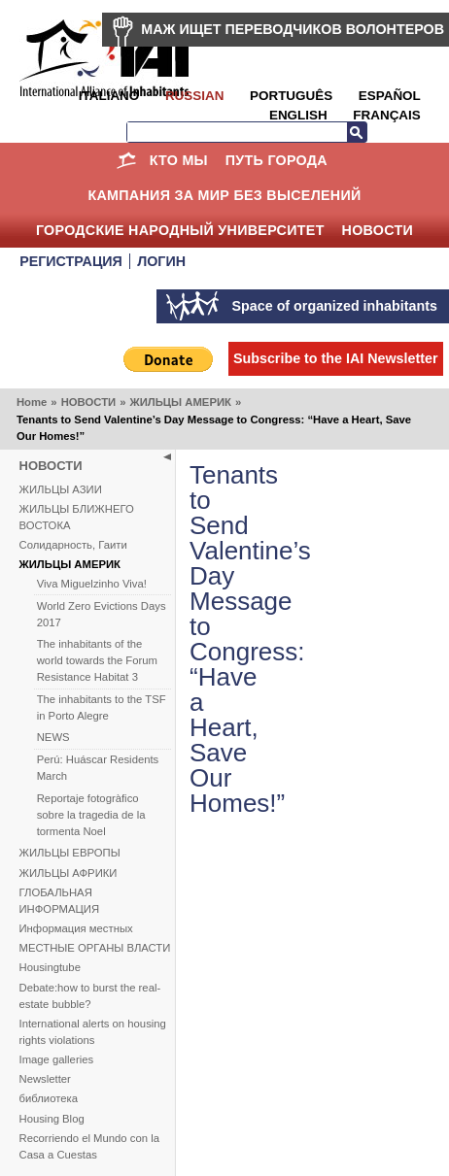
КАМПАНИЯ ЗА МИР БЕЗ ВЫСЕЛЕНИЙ (224, 195)
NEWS (53, 737)
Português (291, 95)
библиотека (48, 1098)
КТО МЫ (179, 160)
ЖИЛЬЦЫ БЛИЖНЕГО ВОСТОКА (76, 517)
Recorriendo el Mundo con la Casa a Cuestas (89, 1146)
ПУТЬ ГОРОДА (276, 160)
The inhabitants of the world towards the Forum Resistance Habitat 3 (97, 660)
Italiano (109, 95)
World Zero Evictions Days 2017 (101, 614)
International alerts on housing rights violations (92, 1032)
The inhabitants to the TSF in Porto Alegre (101, 707)
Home (127, 160)
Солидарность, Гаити (73, 545)
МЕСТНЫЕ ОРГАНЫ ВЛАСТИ (95, 948)
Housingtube (50, 967)
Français (386, 115)
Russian (194, 95)
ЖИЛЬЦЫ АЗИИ (60, 489)
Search (356, 132)
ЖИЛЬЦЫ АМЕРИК (179, 402)
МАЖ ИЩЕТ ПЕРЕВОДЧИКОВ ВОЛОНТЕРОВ (292, 29)
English (298, 115)
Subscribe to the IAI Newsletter (335, 358)
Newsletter (45, 1079)
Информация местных (76, 928)
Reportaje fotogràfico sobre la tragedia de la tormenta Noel (91, 814)
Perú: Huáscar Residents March (98, 768)
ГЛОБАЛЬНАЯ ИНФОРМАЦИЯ (59, 901)
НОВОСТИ (378, 230)
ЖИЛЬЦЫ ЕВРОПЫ (70, 852)
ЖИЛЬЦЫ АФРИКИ (68, 873)
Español (390, 95)
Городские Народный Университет (180, 230)
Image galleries (56, 1059)
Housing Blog (52, 1119)
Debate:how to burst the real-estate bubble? (90, 996)
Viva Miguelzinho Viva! (92, 583)
